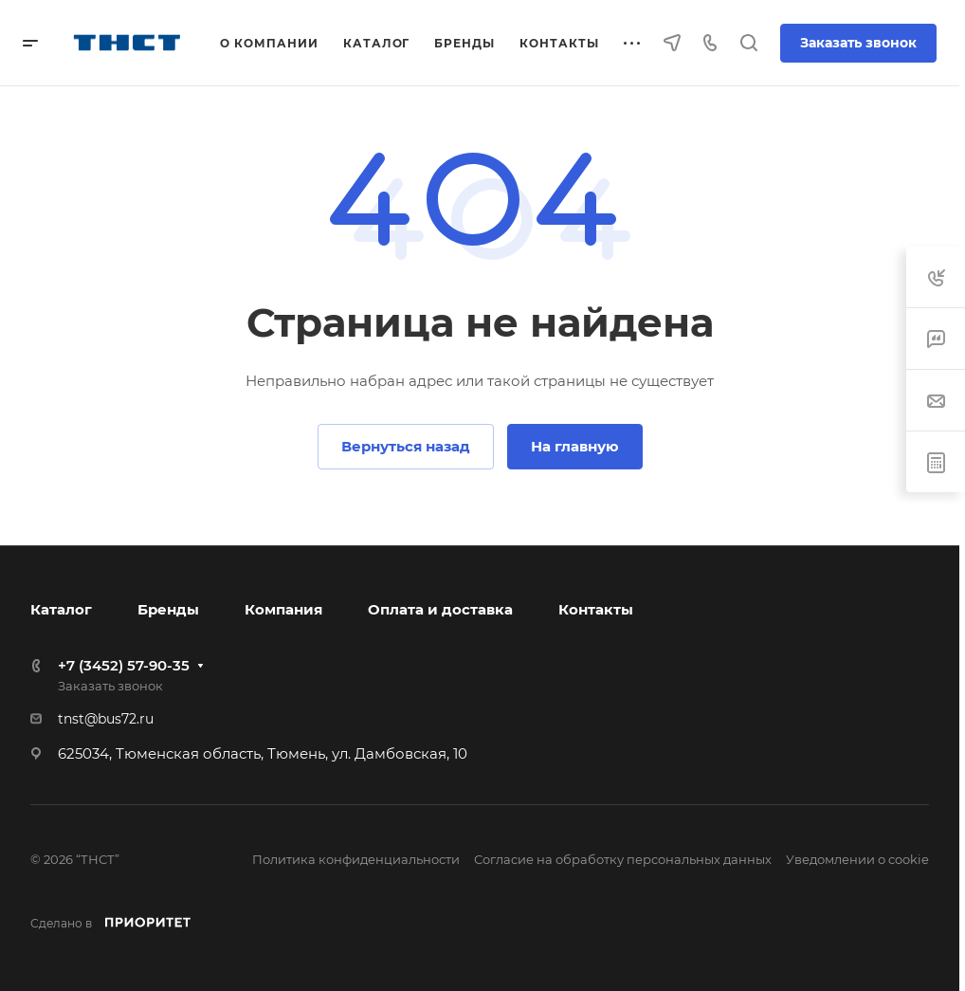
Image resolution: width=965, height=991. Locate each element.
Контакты (595, 609)
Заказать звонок (858, 42)
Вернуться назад (405, 446)
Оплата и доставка (440, 609)
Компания (283, 609)
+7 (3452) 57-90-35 (124, 665)
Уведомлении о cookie (857, 859)
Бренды (168, 609)
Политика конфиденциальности (356, 859)
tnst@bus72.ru (106, 718)
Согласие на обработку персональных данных (623, 859)
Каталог (61, 609)
